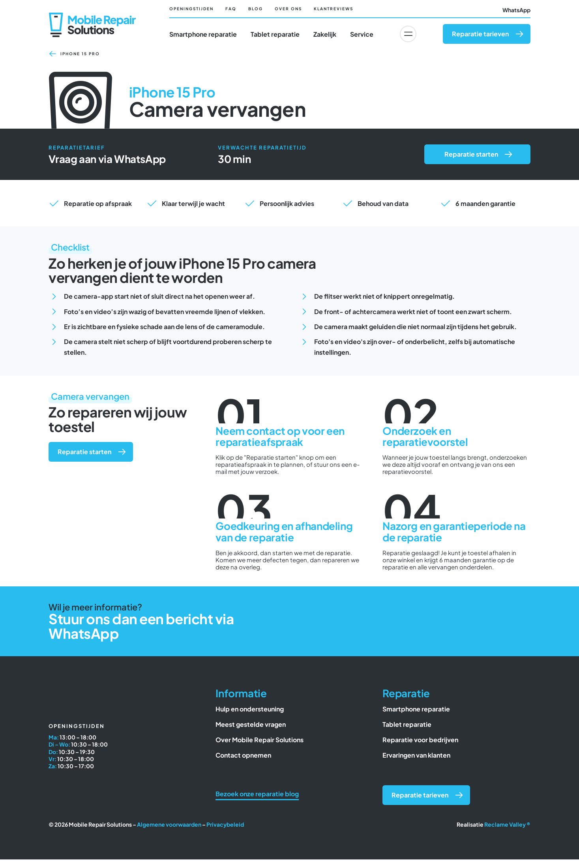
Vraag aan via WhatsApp (107, 160)
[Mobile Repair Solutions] (92, 16)
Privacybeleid (225, 825)
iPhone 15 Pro (80, 55)
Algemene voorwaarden (169, 825)
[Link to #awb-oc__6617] (408, 34)
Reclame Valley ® (507, 825)
